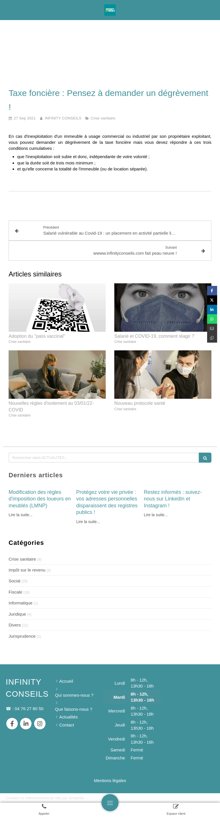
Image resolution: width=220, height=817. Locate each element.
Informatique (20, 602)
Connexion (204, 797)
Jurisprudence (22, 636)
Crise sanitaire (22, 559)
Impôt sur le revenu (27, 569)
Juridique (17, 614)
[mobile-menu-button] (110, 803)
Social (14, 580)
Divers (15, 624)
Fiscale (15, 592)
